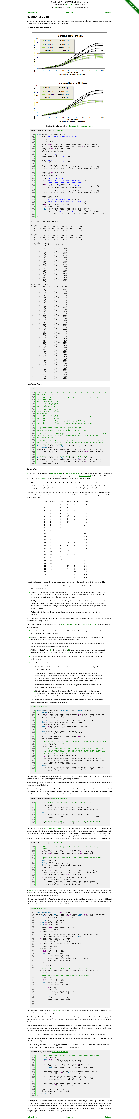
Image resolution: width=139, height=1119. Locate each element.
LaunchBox (32, 890)
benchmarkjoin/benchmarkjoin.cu (81, 126)
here (56, 7)
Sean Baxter (69, 4)
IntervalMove (32, 12)
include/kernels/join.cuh (39, 706)
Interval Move (56, 1010)
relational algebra (56, 473)
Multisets (108, 12)
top (45, 1017)
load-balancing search (88, 624)
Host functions (34, 384)
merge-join (41, 478)
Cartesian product (85, 476)
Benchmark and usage (39, 27)
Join (28, 473)
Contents (69, 12)
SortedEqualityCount (52, 829)
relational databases (72, 473)
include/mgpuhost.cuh (38, 389)
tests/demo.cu (59, 130)
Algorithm (32, 469)
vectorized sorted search (69, 624)
